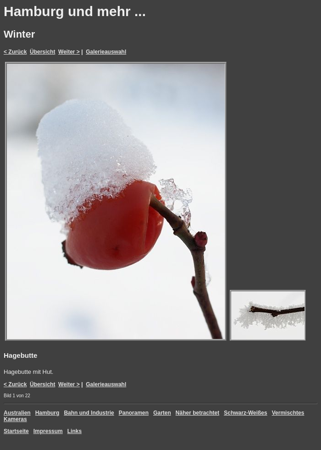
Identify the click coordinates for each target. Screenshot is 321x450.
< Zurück (15, 52)
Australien (17, 413)
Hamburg (47, 413)
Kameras (15, 419)
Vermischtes (288, 413)
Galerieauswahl (106, 52)
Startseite (16, 431)
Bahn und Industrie (89, 413)
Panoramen (134, 413)
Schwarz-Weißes (245, 413)
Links (74, 431)
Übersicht (42, 52)
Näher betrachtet (197, 413)
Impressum (48, 431)
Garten (162, 413)
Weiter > (69, 52)
